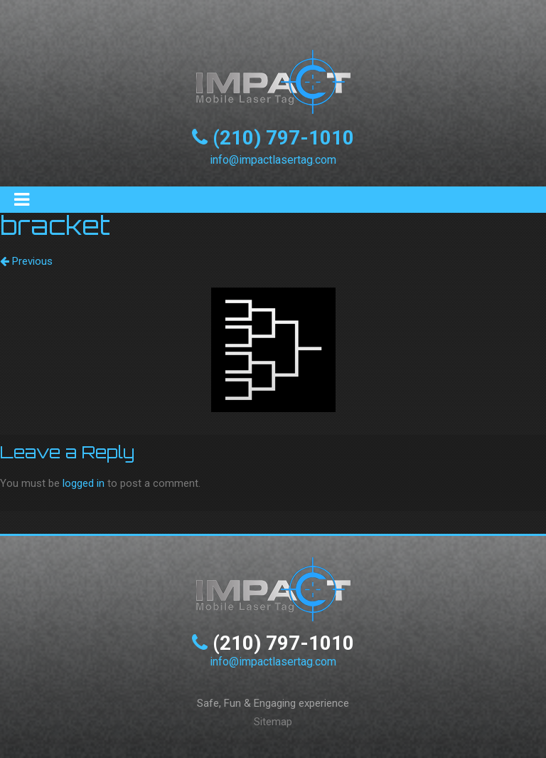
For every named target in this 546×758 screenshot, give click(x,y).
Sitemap (273, 721)
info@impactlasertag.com (273, 160)
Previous (26, 261)
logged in (84, 483)
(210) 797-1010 (283, 137)
